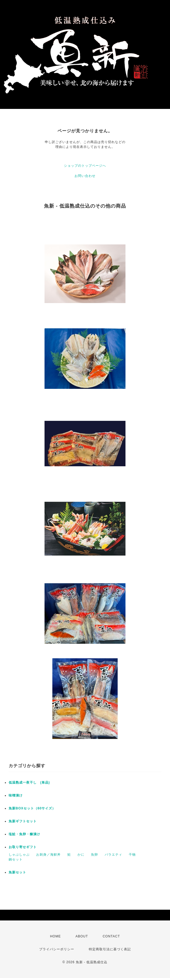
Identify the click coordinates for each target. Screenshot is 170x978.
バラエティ (113, 854)
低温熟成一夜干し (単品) (31, 782)
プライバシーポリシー (56, 949)
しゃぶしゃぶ (19, 854)
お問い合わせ (85, 176)
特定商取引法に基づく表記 (110, 949)
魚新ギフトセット (23, 821)
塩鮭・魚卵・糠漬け (24, 834)
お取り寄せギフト (23, 847)
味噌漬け (16, 795)
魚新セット (17, 872)
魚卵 (94, 854)
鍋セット (16, 859)
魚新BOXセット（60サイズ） (32, 808)
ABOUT (82, 936)
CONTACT (111, 936)
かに (80, 854)
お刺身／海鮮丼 (48, 854)
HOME (55, 936)
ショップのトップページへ (85, 166)
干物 (132, 854)
